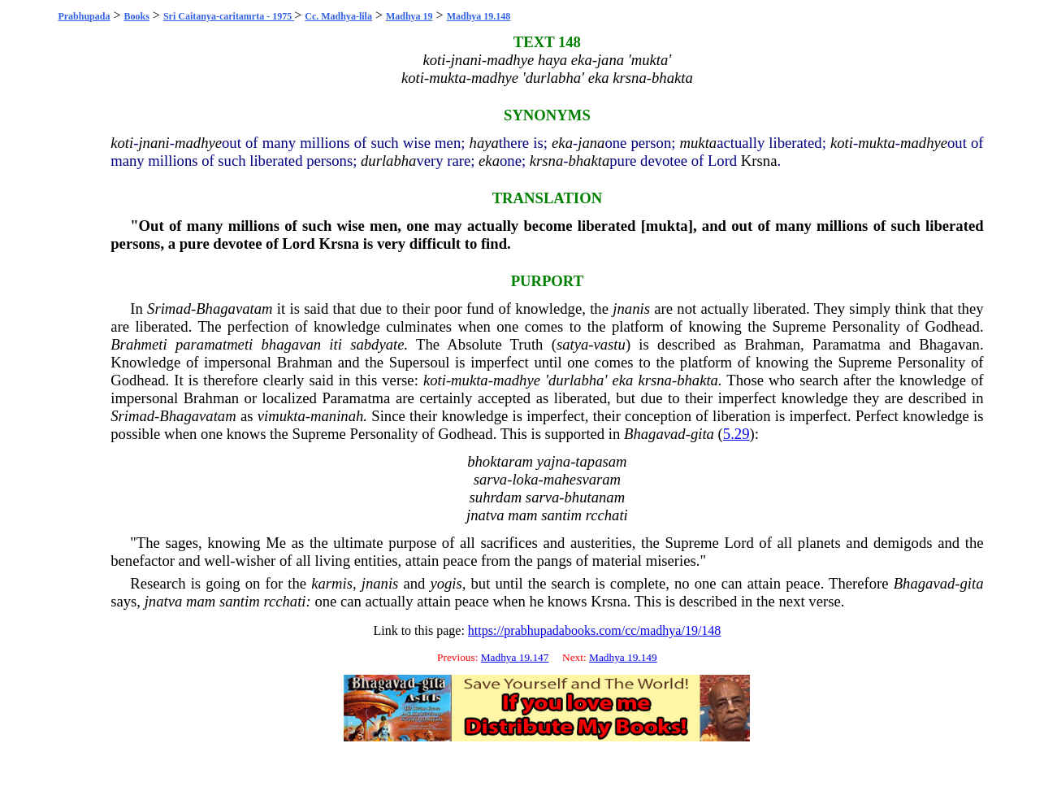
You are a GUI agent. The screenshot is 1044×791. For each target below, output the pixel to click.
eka (562, 142)
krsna (546, 160)
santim (239, 601)
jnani (153, 142)
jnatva (164, 601)
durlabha (388, 160)
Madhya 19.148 (479, 16)
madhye (198, 142)
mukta (698, 142)
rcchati (284, 601)
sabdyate (377, 344)
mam (200, 601)
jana (591, 142)
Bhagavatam (234, 308)
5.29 (736, 433)
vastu (610, 344)
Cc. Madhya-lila (338, 16)
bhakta (588, 160)
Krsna (759, 160)
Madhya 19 (409, 16)
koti (121, 142)
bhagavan (292, 344)
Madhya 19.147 (515, 657)
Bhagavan (949, 344)
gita (702, 433)
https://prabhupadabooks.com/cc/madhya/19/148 (594, 630)
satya (572, 344)
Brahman (772, 344)
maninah (336, 415)
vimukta (281, 415)
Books (136, 16)
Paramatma (846, 344)
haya (484, 142)
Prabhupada (84, 16)
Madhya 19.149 (623, 657)
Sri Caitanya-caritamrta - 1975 (228, 16)
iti (335, 344)
